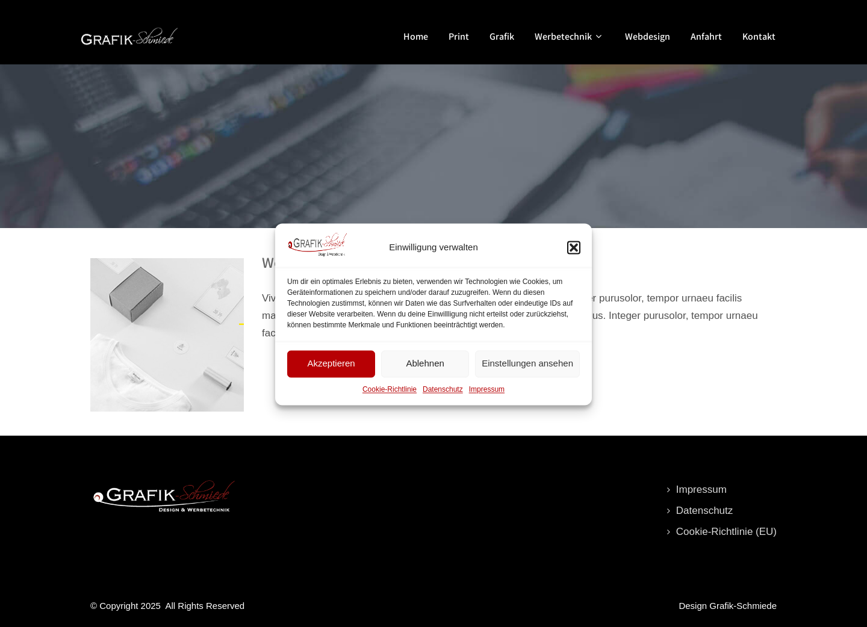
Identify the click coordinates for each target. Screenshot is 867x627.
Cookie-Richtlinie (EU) (726, 531)
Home (415, 36)
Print (459, 36)
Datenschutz (443, 395)
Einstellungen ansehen (527, 369)
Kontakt (758, 36)
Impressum (487, 395)
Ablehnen (425, 369)
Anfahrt (706, 36)
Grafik (501, 36)
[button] (574, 253)
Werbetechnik (569, 36)
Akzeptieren (331, 369)
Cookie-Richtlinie (389, 395)
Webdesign (647, 36)
